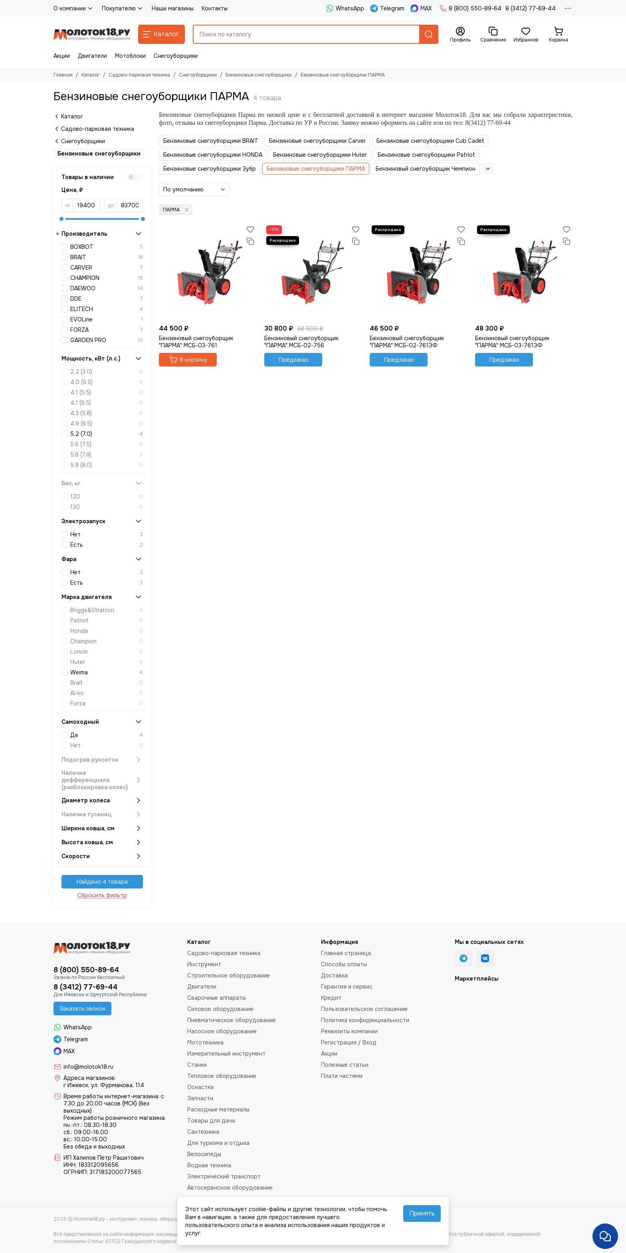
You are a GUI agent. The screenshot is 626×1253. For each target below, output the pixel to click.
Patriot (106, 620)
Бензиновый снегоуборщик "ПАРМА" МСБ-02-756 (301, 342)
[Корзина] (559, 34)
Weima (106, 672)
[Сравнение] (493, 34)
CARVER (106, 267)
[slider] (61, 219)
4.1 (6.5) (106, 402)
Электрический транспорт (224, 1176)
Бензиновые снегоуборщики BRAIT (210, 140)
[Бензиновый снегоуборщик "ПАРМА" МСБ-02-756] (313, 272)
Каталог (90, 75)
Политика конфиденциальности (365, 1020)
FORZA (106, 329)
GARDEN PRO (106, 340)
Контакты (215, 8)
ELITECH (106, 309)
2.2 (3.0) (106, 371)
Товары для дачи (211, 1120)
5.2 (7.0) (106, 433)
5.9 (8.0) (106, 465)
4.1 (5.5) (106, 392)
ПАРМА (177, 210)
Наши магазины (173, 8)
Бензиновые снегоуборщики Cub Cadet (430, 140)
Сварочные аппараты (216, 997)
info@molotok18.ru (88, 1066)
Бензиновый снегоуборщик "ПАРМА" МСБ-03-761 (196, 342)
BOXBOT (106, 246)
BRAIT (106, 257)
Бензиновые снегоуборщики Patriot (426, 154)
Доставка (334, 975)
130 (106, 506)
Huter (106, 662)
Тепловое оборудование (221, 1076)
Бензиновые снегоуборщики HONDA (212, 154)
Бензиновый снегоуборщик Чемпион (425, 168)
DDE (106, 298)
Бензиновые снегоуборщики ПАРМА (316, 168)
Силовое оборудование (220, 1009)
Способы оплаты (344, 964)
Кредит (331, 997)
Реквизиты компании (349, 1031)
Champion (106, 641)
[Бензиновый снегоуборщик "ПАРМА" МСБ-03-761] (207, 272)
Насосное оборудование (222, 1031)
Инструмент (204, 964)
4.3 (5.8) (106, 413)
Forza (106, 703)
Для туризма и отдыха (218, 1143)
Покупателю (123, 8)
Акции (61, 55)
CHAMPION (106, 278)
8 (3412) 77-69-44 (530, 8)
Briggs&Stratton (106, 610)
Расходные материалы (218, 1109)
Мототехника (205, 1042)
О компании (73, 8)
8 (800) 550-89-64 (470, 8)
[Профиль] (460, 34)
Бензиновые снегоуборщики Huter (320, 154)
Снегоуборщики (176, 55)
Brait (106, 682)
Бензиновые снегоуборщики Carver (317, 140)
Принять (422, 1213)
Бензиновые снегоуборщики (259, 75)
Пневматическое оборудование (231, 1020)
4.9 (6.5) (106, 423)
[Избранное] (526, 34)
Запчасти (200, 1098)
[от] (86, 205)
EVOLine (106, 319)
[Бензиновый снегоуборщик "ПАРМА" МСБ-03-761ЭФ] (524, 272)
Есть (106, 544)
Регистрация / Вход (348, 1042)
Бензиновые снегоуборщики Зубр (209, 168)
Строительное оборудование (228, 975)
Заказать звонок (82, 1008)
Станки (197, 1064)
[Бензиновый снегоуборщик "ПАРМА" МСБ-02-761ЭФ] (418, 272)
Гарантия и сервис (346, 986)
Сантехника (203, 1131)
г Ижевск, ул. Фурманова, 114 (103, 1085)
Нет (106, 534)
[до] (130, 205)
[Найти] (428, 34)
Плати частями (342, 1076)
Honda (106, 630)
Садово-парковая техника (139, 75)
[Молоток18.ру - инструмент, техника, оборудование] (91, 34)
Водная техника (209, 1165)
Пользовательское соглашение (364, 1009)
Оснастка (200, 1087)
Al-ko (106, 693)
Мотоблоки (130, 55)
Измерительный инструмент (226, 1053)
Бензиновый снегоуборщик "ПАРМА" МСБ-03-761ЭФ (512, 342)
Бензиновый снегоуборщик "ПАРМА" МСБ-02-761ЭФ (407, 342)
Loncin (106, 651)
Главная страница (346, 953)
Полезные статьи (344, 1064)
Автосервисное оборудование (230, 1187)
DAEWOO (106, 288)
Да (106, 735)
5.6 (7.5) (106, 444)
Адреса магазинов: (89, 1078)
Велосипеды (204, 1154)
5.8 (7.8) (106, 454)
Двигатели (92, 55)
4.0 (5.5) (106, 382)
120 (106, 496)
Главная (63, 75)
